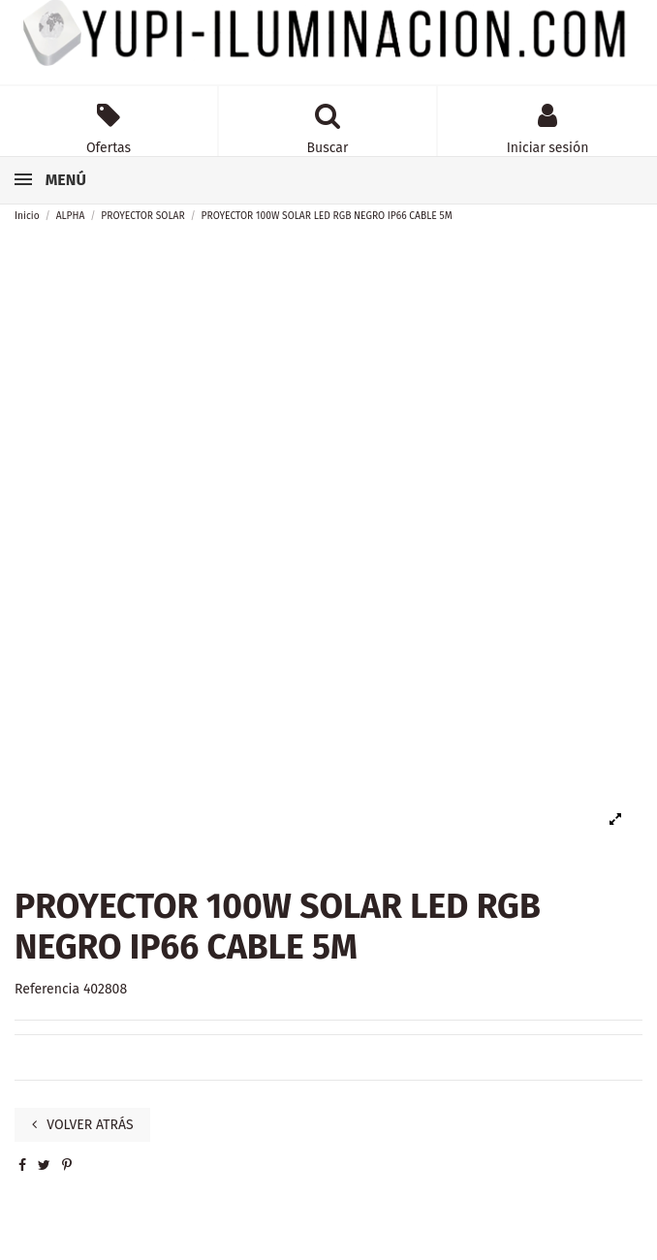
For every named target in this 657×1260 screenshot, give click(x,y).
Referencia (47, 989)
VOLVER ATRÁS (83, 1125)
